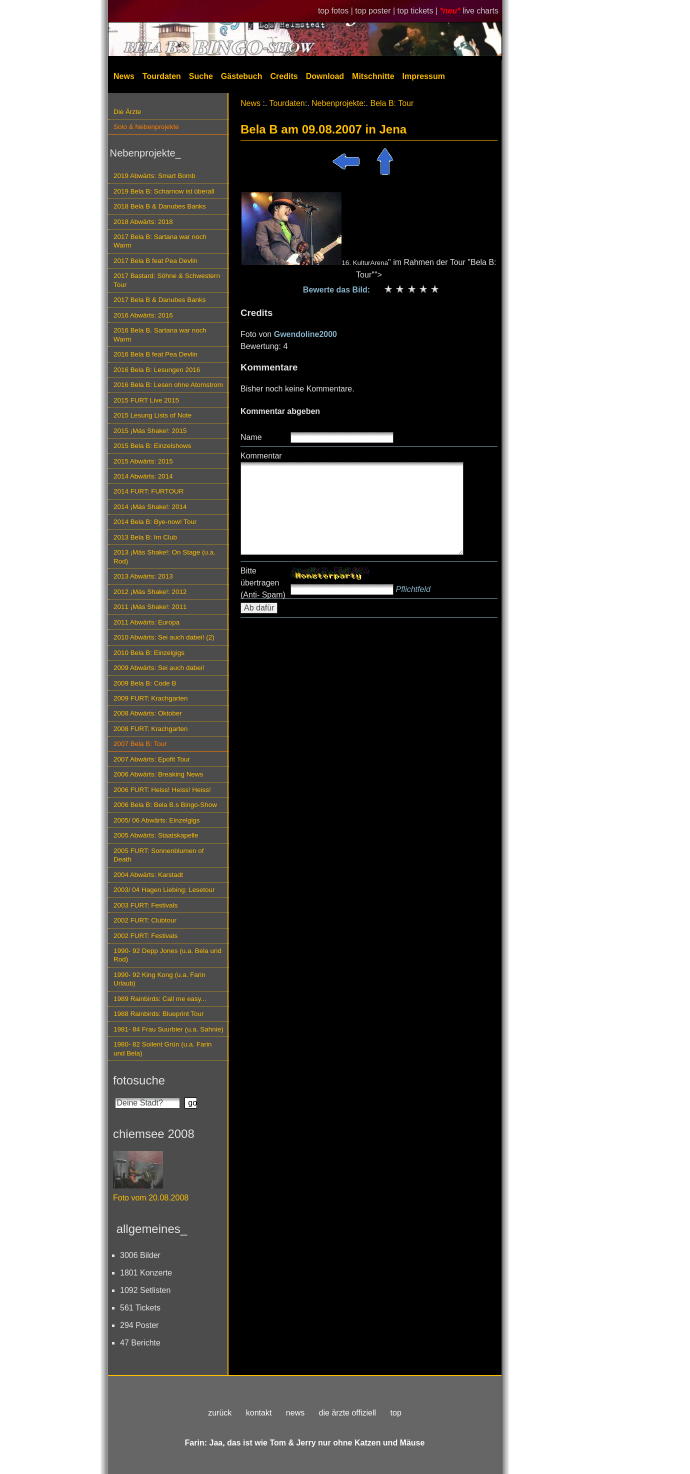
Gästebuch (241, 76)
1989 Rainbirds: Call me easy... (160, 998)
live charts (480, 10)
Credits (284, 76)
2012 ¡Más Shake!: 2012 (150, 592)
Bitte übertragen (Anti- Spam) (263, 582)
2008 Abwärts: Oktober (148, 713)
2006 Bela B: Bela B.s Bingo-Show (165, 804)
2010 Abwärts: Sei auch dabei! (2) (164, 637)
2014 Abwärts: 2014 (143, 476)
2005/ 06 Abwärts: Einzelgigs (157, 820)
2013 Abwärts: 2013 (143, 576)
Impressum (423, 76)
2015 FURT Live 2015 (146, 400)
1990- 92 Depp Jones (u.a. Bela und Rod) (168, 955)
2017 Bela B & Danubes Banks (160, 300)
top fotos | (336, 10)
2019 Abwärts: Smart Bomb (155, 176)
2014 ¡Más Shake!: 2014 (150, 506)
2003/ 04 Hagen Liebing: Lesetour (164, 890)
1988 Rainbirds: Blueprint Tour (159, 1014)
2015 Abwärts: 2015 (143, 461)
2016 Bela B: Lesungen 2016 (157, 370)
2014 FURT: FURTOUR (149, 491)
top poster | (376, 10)
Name (251, 437)
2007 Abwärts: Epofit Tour (152, 759)
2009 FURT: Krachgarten (151, 698)
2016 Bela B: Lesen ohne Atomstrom (168, 384)
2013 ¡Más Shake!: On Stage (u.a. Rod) (165, 556)
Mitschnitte (373, 76)
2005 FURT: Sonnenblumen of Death (159, 855)
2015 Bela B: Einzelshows (152, 446)
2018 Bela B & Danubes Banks (160, 206)
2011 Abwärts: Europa (147, 622)
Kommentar (261, 456)
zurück (220, 1412)
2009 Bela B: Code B (145, 683)
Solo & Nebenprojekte (146, 126)
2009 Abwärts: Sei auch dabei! (159, 668)
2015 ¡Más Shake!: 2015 (150, 430)
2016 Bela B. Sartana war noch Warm (160, 334)
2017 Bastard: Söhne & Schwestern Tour (167, 280)
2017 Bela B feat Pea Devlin (156, 260)
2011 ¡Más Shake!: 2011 (150, 606)
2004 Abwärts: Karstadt (148, 874)
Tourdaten (161, 76)
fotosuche (139, 1080)
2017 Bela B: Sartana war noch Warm (160, 241)
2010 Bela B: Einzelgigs (149, 652)
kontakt (259, 1412)
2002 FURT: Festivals (146, 936)
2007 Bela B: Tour (140, 744)
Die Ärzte (127, 112)
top (396, 1412)
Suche (201, 76)
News (124, 76)
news (295, 1412)
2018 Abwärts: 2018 (143, 222)
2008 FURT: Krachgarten (151, 728)
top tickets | (419, 10)
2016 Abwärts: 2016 (143, 315)
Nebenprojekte (338, 103)
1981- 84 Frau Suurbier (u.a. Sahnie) (169, 1029)
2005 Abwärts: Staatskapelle (156, 835)
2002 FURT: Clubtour (145, 920)
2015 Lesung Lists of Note (153, 415)
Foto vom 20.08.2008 (150, 1198)
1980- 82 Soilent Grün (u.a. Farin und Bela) (163, 1048)
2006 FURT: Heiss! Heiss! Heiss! (162, 790)
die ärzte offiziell (347, 1412)
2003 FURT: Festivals (146, 905)
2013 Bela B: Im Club (145, 537)
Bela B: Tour (392, 103)
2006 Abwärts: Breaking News (158, 774)
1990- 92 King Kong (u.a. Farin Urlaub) (160, 979)
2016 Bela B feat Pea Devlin (156, 354)
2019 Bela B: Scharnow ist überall (164, 191)
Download (325, 76)
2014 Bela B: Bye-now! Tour (155, 522)
